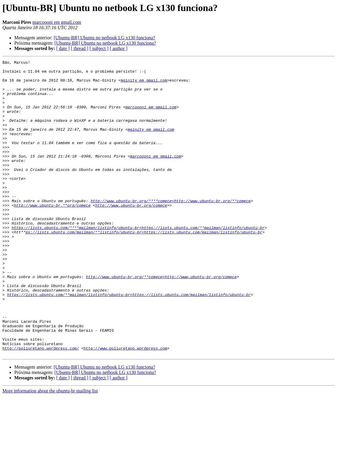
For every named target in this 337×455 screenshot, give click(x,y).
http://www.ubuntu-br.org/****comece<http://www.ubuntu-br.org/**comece (170, 229)
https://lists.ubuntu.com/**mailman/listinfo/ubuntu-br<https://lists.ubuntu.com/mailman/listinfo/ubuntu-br (129, 342)
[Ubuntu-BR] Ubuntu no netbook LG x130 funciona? (104, 37)
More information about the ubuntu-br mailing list (50, 449)
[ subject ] (99, 48)
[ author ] (119, 48)
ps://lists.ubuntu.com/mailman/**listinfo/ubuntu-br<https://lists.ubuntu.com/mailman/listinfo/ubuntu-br (144, 266)
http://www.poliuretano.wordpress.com (125, 406)
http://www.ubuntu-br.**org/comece (52, 234)
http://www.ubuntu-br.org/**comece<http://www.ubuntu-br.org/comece (161, 320)
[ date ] (63, 48)
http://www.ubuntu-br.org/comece (131, 234)
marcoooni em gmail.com (56, 22)
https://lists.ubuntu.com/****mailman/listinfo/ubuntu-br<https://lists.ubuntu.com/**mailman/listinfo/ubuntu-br (138, 261)
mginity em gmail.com (144, 84)
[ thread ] (79, 48)
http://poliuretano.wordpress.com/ (40, 406)
